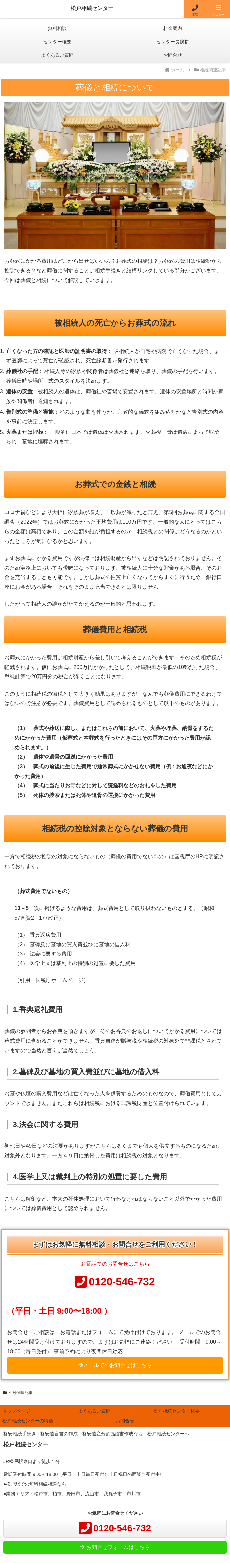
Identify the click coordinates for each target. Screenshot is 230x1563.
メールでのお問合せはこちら (115, 1365)
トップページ (16, 1411)
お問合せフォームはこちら (115, 1547)
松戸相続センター (92, 8)
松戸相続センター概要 (176, 1411)
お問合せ (125, 1420)
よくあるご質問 (94, 1411)
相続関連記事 (18, 1392)
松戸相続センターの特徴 (27, 1420)
